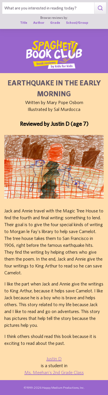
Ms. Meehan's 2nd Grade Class (54, 372)
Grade (55, 22)
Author (38, 22)
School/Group (77, 22)
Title (23, 22)
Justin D (54, 358)
